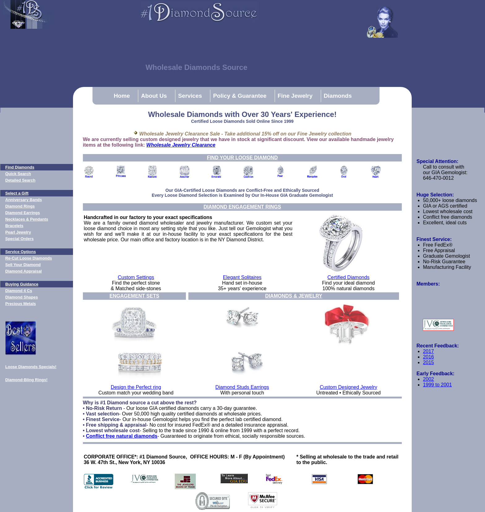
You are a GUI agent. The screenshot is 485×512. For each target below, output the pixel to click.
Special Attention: (437, 161)
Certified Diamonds (349, 277)
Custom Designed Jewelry (348, 387)
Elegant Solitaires (242, 277)
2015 (428, 362)
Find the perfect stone (136, 283)
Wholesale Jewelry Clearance (180, 145)
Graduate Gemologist (446, 256)
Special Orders (19, 238)
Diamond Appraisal (23, 271)
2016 (428, 356)
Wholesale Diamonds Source (196, 67)
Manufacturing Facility (447, 267)
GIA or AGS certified (445, 206)
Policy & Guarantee (239, 96)
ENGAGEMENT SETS (134, 296)
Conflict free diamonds (447, 217)
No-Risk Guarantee (444, 261)
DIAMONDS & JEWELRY (293, 296)
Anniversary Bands (23, 199)
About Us (154, 96)
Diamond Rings (20, 206)
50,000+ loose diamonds (450, 200)
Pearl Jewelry (18, 232)
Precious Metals (20, 303)
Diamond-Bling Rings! (26, 379)
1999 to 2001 (437, 384)
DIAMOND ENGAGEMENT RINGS (242, 206)
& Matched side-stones (136, 288)
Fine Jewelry (295, 96)
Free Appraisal (439, 250)
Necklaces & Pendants (26, 219)
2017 (428, 351)
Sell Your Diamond (23, 264)
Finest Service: (434, 239)
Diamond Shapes (21, 297)
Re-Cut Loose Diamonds (28, 258)
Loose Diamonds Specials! (30, 366)
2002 (428, 379)
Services (190, 96)
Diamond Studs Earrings (242, 387)
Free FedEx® (437, 244)
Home (122, 96)
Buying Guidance (21, 284)
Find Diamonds (19, 167)
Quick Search (18, 173)
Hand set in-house (242, 283)
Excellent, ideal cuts (444, 222)
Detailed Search (20, 180)
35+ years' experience (242, 288)
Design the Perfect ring (136, 387)
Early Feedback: (435, 373)
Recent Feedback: (437, 345)
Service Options (20, 251)
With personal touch (242, 392)
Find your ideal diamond (348, 283)
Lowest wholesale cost (447, 211)
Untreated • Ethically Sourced (348, 392)
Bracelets (14, 225)
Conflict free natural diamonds (121, 436)
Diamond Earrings (22, 212)
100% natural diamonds (349, 288)
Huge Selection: (435, 194)
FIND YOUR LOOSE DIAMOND (242, 157)
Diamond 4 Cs (18, 290)
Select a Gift (16, 193)
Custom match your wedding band (136, 392)
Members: (428, 283)
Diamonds (338, 96)
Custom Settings (136, 277)
